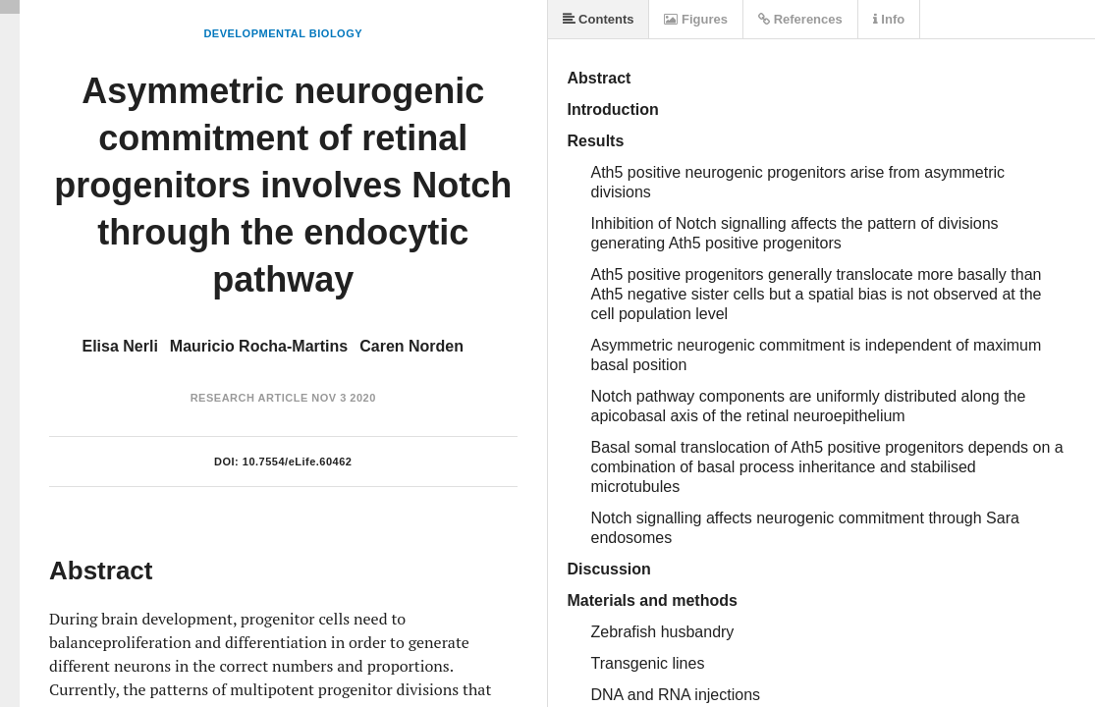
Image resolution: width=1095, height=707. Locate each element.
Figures (696, 19)
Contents (598, 19)
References (800, 19)
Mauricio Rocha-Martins (259, 346)
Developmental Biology (282, 33)
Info (888, 19)
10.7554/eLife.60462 (298, 461)
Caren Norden (411, 346)
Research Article (249, 398)
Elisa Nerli (119, 346)
